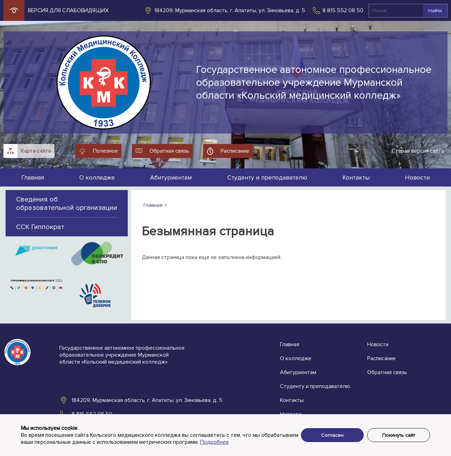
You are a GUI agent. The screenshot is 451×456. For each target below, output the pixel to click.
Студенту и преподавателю (267, 177)
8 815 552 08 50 (343, 10)
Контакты (356, 177)
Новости (417, 177)
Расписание (235, 150)
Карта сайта (36, 150)
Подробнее (214, 442)
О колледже (97, 177)
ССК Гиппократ (40, 227)
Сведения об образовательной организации (66, 203)
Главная (32, 177)
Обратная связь (169, 150)
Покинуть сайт (398, 435)
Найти (435, 11)
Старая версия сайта (418, 150)
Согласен (332, 435)
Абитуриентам (171, 177)
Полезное (105, 150)
